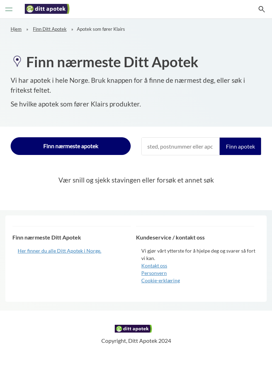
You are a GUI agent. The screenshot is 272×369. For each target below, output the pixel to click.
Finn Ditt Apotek (50, 29)
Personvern (154, 273)
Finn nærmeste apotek (70, 146)
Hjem (16, 29)
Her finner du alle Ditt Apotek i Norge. (59, 251)
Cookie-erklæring (160, 280)
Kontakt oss (154, 266)
